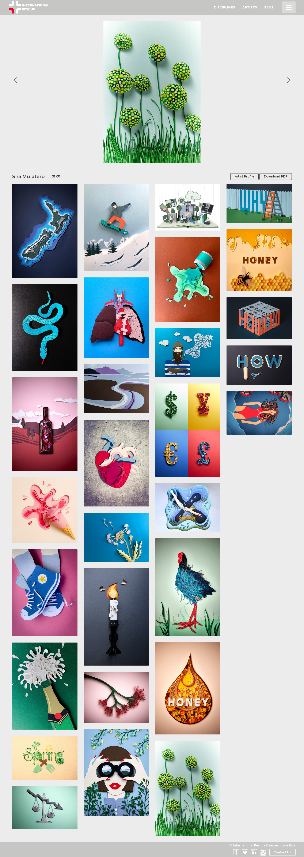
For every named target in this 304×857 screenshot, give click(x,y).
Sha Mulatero (28, 176)
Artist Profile (244, 176)
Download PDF (275, 176)
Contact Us (282, 852)
